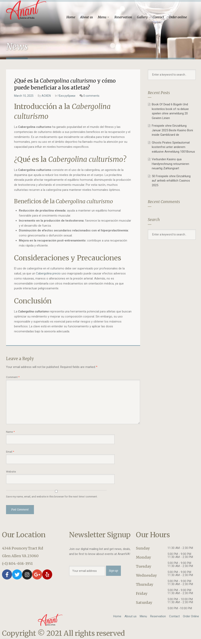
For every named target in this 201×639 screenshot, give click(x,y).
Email (10, 451)
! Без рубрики (66, 95)
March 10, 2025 (24, 95)
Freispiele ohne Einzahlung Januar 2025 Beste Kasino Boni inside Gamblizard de (172, 130)
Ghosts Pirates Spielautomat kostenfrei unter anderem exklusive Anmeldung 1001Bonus (173, 147)
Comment (12, 377)
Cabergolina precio (48, 273)
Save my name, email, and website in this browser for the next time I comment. (52, 496)
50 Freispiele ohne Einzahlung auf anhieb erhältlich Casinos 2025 (171, 180)
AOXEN (46, 95)
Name (10, 431)
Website (11, 471)
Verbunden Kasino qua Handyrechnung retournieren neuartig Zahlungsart (170, 163)
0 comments (91, 95)
